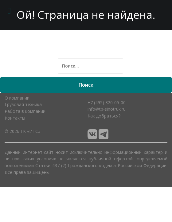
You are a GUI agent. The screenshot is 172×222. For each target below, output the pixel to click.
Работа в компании (25, 111)
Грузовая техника (23, 104)
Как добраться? (104, 116)
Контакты (15, 118)
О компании (17, 98)
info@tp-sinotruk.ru (107, 109)
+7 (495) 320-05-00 (107, 102)
